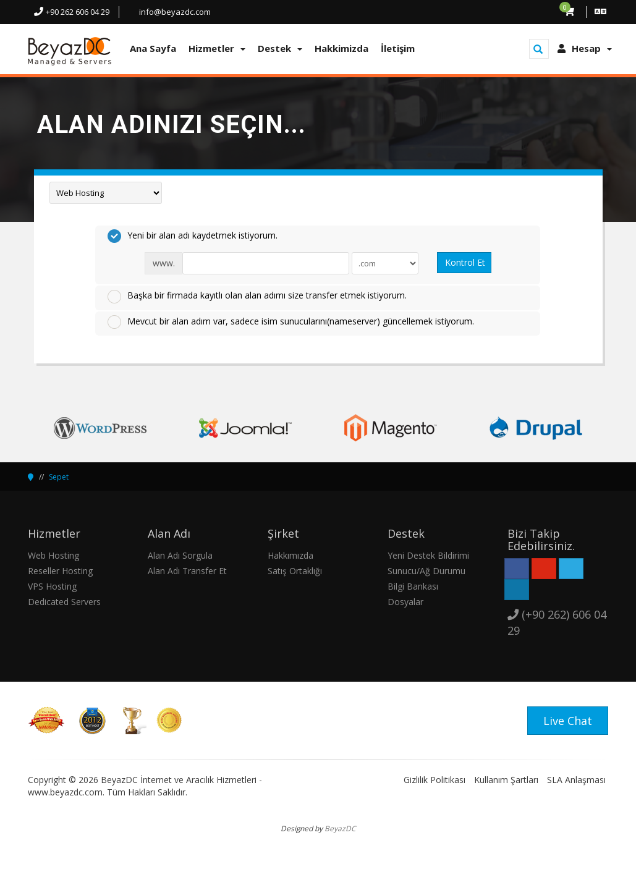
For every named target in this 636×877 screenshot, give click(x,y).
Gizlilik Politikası (434, 780)
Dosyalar (405, 602)
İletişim (398, 48)
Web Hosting (53, 555)
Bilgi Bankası (413, 586)
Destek (280, 48)
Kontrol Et (465, 262)
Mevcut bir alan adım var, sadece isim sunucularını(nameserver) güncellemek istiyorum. (291, 322)
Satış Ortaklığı (295, 571)
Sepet (59, 477)
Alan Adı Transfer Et (187, 571)
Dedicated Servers (64, 602)
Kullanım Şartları (506, 780)
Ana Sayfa (153, 48)
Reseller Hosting (60, 571)
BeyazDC (339, 828)
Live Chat (567, 720)
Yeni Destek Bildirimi (428, 555)
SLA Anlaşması (576, 780)
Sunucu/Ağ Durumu (426, 571)
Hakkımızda (290, 555)
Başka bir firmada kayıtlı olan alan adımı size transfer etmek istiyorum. (257, 296)
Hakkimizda (341, 48)
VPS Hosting (52, 586)
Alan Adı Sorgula (180, 555)
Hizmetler (217, 48)
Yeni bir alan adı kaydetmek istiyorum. (193, 236)
